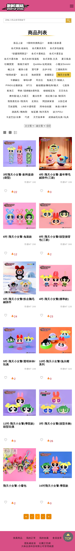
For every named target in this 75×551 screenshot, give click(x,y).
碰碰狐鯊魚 (49, 90)
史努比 (35, 101)
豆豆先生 (63, 90)
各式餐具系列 (39, 48)
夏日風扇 (66, 59)
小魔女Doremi (63, 64)
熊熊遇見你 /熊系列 (18, 101)
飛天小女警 (63, 75)
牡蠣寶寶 (9, 64)
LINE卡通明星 (28, 106)
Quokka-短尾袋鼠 (42, 64)
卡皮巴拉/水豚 (13, 117)
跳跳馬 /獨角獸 (19, 112)
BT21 (29, 85)
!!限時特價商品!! (35, 43)
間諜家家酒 (48, 101)
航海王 (10, 90)
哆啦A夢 (28, 80)
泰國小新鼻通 (55, 43)
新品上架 (18, 43)
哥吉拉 (39, 80)
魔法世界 (37, 96)
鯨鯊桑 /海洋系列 (40, 112)
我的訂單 (31, 538)
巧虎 (27, 117)
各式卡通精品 (38, 53)
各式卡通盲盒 (56, 53)
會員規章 (57, 538)
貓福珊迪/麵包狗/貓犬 (47, 85)
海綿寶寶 (36, 75)
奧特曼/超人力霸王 (19, 96)
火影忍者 (62, 101)
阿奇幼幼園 (45, 106)
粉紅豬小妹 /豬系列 (56, 96)
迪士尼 (24, 75)
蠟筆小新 (23, 69)
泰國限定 (49, 75)
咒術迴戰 (12, 106)
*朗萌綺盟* (11, 75)
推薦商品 (17, 538)
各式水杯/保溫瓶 (30, 59)
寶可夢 (35, 69)
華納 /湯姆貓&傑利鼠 (28, 90)
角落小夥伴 (61, 106)
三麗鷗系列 (61, 69)
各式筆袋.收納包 (19, 48)
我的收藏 (44, 538)
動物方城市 (23, 64)
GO (49, 126)
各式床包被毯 (57, 48)
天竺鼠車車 (39, 117)
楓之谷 (11, 69)
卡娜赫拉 (15, 80)
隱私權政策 (30, 543)
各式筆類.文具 (50, 59)
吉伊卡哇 (47, 69)
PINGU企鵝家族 (14, 85)
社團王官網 (45, 543)
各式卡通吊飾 (11, 59)
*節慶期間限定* (20, 53)
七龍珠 (65, 85)
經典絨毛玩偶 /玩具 (59, 117)
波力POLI (58, 112)
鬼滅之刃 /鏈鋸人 (56, 80)
